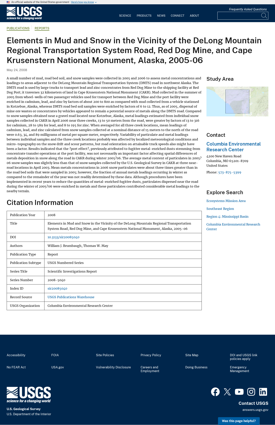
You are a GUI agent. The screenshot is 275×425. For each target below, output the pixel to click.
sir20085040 (57, 288)
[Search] (264, 16)
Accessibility (16, 355)
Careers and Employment (150, 369)
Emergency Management (239, 369)
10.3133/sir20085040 (63, 237)
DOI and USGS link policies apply (243, 357)
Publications (18, 28)
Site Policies (105, 355)
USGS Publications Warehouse (71, 297)
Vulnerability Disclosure (113, 367)
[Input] (242, 16)
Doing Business (196, 367)
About (194, 15)
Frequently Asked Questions (248, 9)
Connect (177, 15)
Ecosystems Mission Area (226, 201)
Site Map (191, 355)
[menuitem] (125, 13)
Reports (42, 28)
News (161, 15)
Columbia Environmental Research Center (233, 146)
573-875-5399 (229, 172)
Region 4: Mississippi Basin (227, 216)
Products (144, 15)
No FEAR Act (16, 367)
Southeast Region (220, 209)
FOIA (55, 355)
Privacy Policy (151, 355)
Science (125, 15)
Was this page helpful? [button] (239, 421)
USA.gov (57, 367)
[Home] (24, 19)
